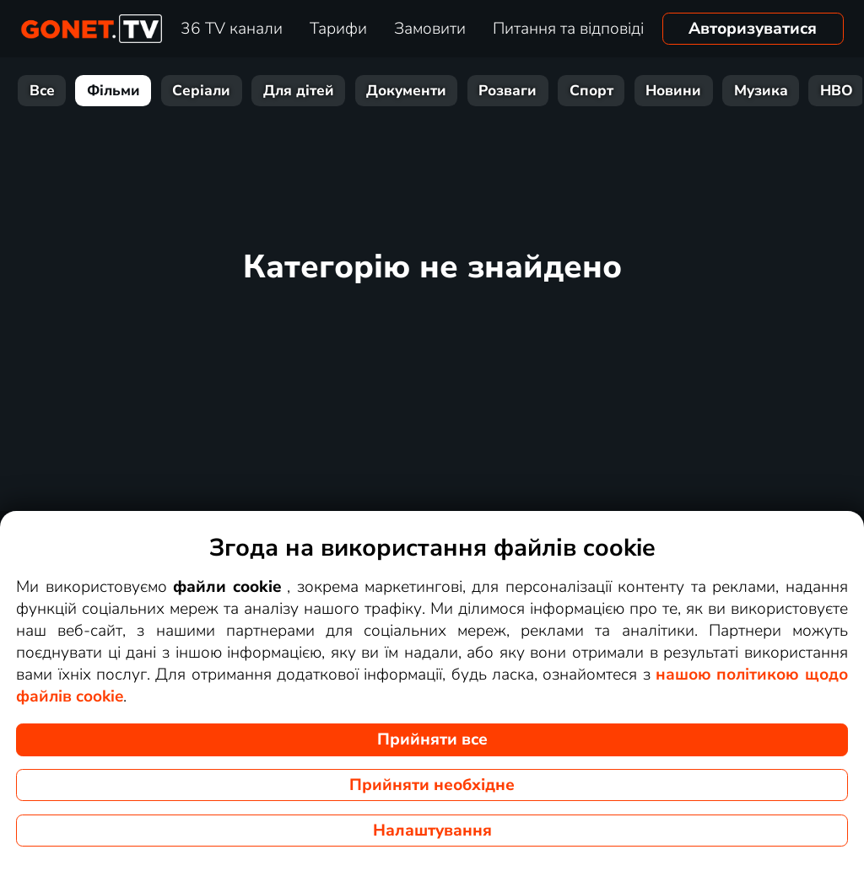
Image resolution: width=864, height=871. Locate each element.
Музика (761, 90)
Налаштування (432, 830)
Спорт (591, 90)
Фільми (113, 90)
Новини (673, 90)
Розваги (507, 90)
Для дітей (298, 90)
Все (42, 90)
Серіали (201, 90)
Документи (406, 90)
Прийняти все (432, 739)
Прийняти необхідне (432, 785)
